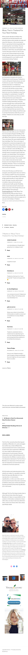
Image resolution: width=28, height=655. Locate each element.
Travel (15, 225)
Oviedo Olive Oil (7, 543)
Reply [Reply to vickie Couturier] (8, 250)
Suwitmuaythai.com (7, 191)
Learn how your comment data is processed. (13, 407)
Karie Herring (18, 28)
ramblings (23, 549)
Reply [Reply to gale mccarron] (8, 320)
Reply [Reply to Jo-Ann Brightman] (8, 301)
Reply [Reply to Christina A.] (8, 283)
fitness (6, 227)
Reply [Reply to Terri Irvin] (8, 342)
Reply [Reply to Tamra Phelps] (8, 362)
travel (12, 227)
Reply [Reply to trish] (8, 265)
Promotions (8, 225)
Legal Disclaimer (6, 649)
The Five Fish (9, 2)
